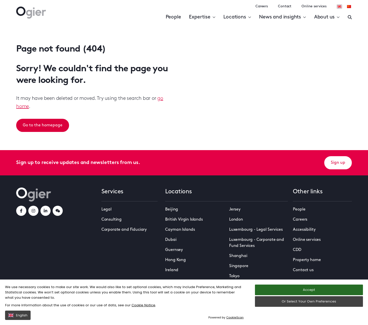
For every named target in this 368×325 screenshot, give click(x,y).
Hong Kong (175, 260)
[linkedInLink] (45, 211)
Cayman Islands (180, 230)
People (173, 17)
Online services (314, 6)
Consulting (111, 220)
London (236, 220)
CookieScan (235, 317)
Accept (309, 289)
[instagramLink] (33, 211)
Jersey (235, 209)
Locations (237, 17)
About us (327, 17)
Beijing (171, 209)
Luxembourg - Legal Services (256, 230)
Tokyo (234, 276)
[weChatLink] (58, 211)
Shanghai (238, 256)
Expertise (202, 17)
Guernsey (174, 250)
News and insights (282, 17)
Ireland (171, 270)
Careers (261, 6)
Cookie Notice (143, 305)
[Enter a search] (350, 17)
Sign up (338, 163)
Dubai (170, 240)
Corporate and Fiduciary (124, 230)
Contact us (303, 270)
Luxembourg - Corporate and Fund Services (256, 243)
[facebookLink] (21, 211)
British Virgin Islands (184, 220)
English (17, 315)
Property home (307, 260)
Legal (106, 209)
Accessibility (304, 230)
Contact (284, 6)
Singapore (238, 266)
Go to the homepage (42, 125)
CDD (297, 250)
